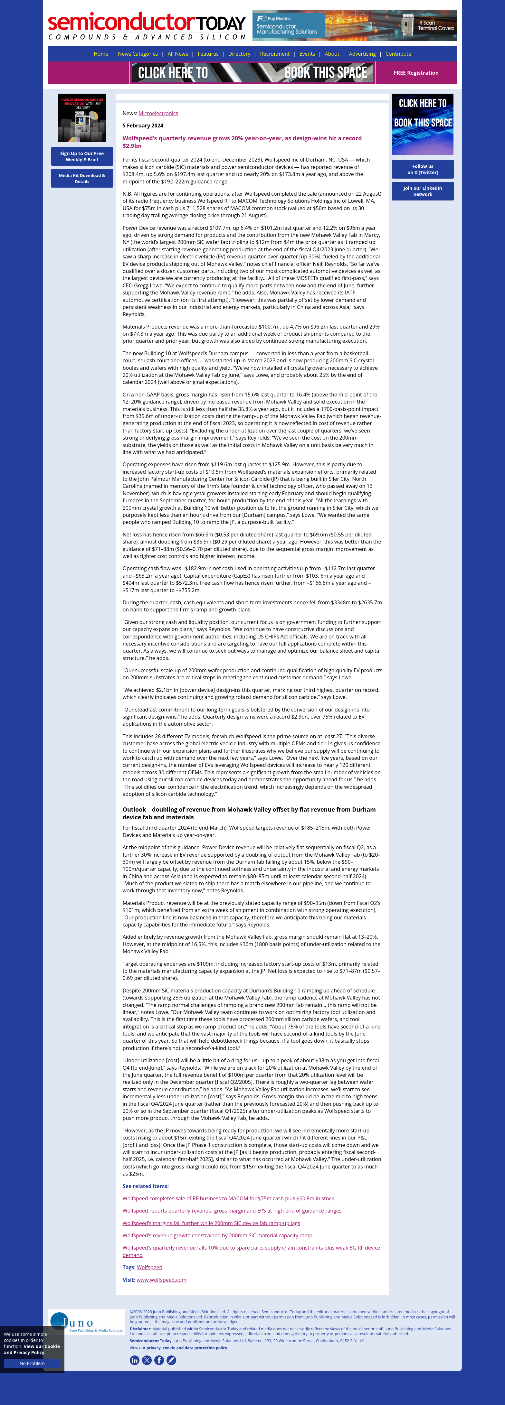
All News (178, 53)
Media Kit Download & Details (82, 178)
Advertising (362, 53)
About (332, 53)
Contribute (398, 53)
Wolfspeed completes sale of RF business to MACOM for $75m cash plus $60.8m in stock (228, 1198)
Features (208, 53)
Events (307, 53)
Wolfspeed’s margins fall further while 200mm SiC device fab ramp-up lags (211, 1223)
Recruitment (275, 53)
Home (101, 53)
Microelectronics (158, 113)
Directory (239, 53)
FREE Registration (416, 72)
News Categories (138, 53)
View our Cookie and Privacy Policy (32, 1349)
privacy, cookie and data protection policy (187, 1348)
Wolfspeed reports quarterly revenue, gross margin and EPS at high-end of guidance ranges (232, 1210)
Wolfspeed (149, 1267)
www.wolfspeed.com (161, 1279)
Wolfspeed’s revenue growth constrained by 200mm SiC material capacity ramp (217, 1235)
